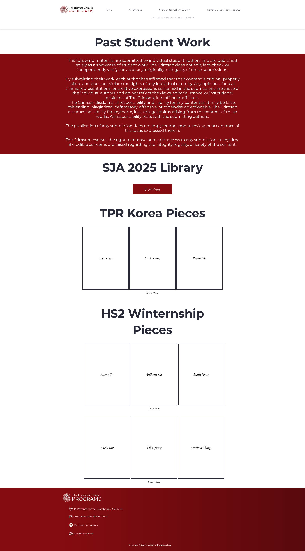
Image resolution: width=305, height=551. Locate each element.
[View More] (152, 189)
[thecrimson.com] (84, 533)
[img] (154, 374)
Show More (152, 292)
